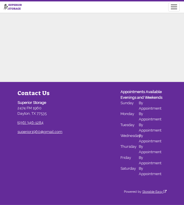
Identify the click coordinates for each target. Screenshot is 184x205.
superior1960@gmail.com (39, 132)
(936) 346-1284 (30, 122)
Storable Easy (154, 191)
